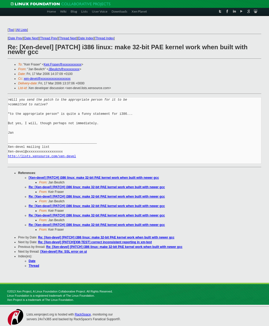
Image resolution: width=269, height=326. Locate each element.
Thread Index (104, 38)
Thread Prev (48, 38)
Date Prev (15, 38)
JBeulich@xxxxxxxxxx (64, 69)
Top (10, 30)
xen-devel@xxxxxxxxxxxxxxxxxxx (47, 78)
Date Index (86, 38)
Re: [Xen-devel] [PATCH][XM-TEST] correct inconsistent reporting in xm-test (95, 242)
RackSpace (83, 314)
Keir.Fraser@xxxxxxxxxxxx (62, 64)
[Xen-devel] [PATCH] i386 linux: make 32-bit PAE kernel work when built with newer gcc (94, 178)
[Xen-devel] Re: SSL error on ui (63, 251)
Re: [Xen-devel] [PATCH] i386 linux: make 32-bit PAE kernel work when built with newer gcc (97, 187)
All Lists (21, 30)
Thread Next (67, 38)
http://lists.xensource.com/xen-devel (42, 156)
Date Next (31, 38)
